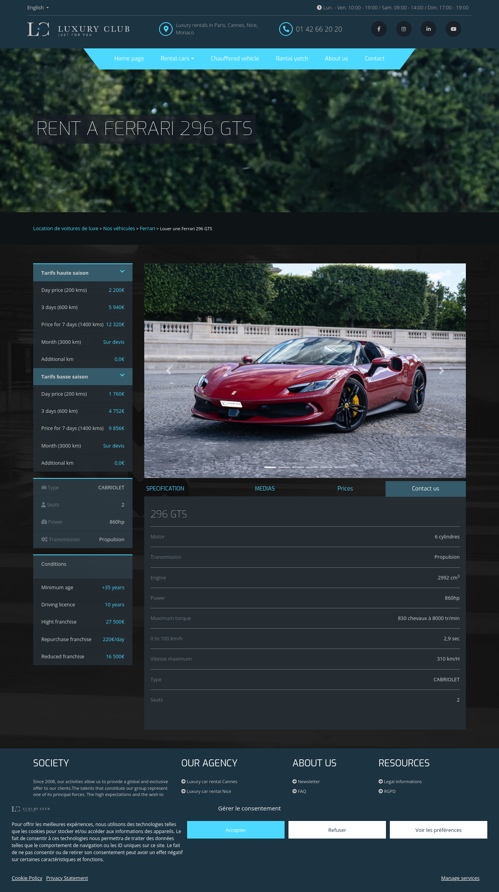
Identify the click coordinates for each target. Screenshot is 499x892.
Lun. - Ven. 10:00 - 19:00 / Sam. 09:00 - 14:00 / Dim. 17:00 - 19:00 (393, 7)
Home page (129, 58)
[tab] (426, 489)
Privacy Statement (67, 877)
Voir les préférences (439, 829)
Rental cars (175, 58)
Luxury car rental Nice (206, 791)
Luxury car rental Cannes (209, 781)
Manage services (460, 877)
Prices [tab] (345, 488)
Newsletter (306, 781)
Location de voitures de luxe (66, 228)
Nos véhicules (119, 228)
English (36, 7)
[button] (168, 370)
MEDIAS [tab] (265, 488)
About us (336, 58)
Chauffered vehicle (235, 58)
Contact (374, 58)
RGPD (387, 791)
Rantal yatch (292, 58)
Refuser (337, 829)
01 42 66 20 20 (319, 29)
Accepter (236, 829)
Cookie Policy (27, 877)
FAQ (299, 791)
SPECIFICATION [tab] (165, 488)
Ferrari (147, 228)
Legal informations (400, 781)
